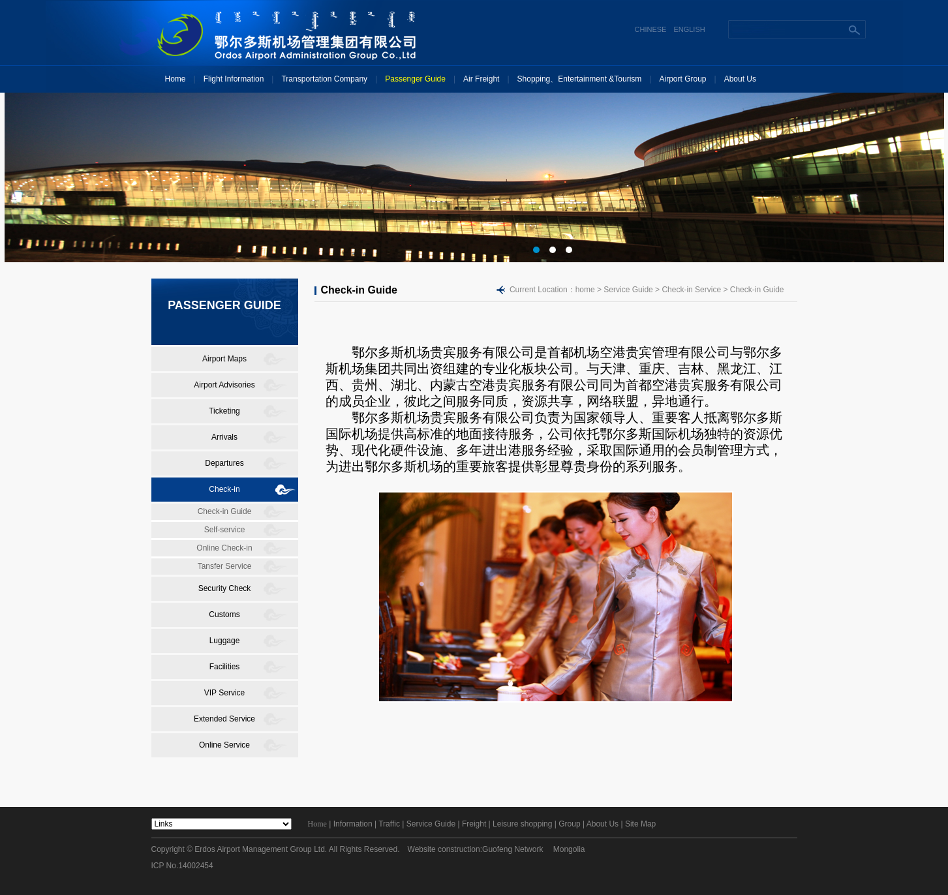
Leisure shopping (522, 823)
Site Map (640, 823)
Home (175, 78)
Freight (474, 823)
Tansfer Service (225, 566)
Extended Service (224, 718)
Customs (224, 614)
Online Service (224, 745)
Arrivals (224, 437)
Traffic (389, 823)
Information (353, 823)
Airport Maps (224, 358)
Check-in (224, 489)
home (585, 289)
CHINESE (651, 29)
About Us (740, 78)
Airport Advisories (224, 384)
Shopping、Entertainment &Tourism (579, 78)
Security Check (224, 588)
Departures (224, 463)
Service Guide (430, 823)
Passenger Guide (415, 78)
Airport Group (682, 78)
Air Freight (481, 78)
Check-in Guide (225, 511)
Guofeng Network (512, 849)
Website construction (444, 849)
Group (569, 823)
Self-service (224, 529)
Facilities (224, 666)
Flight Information (234, 78)
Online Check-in (224, 548)
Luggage (224, 640)
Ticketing (224, 411)
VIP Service (224, 692)
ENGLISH (689, 29)
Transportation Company (324, 78)
